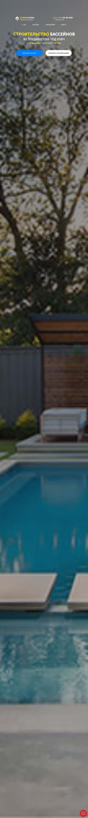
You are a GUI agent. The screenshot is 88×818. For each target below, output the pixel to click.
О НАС (24, 25)
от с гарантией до (44, 43)
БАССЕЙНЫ (36, 25)
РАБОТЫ (63, 25)
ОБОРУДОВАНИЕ (50, 25)
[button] (29, 53)
